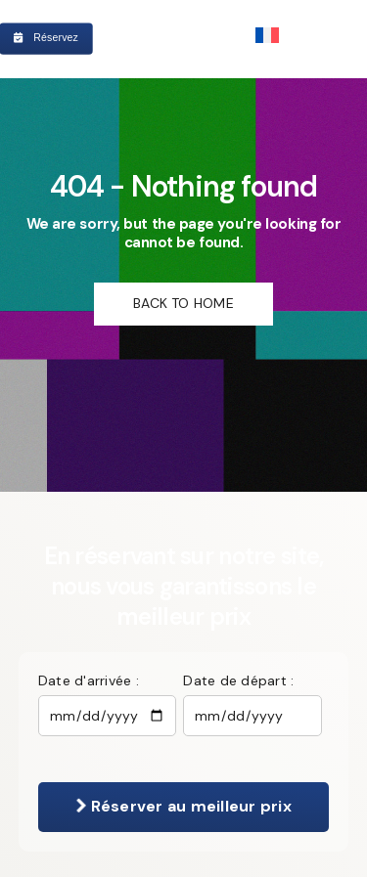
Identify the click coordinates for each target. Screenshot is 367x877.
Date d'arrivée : (88, 680)
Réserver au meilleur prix (183, 806)
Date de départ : (238, 680)
